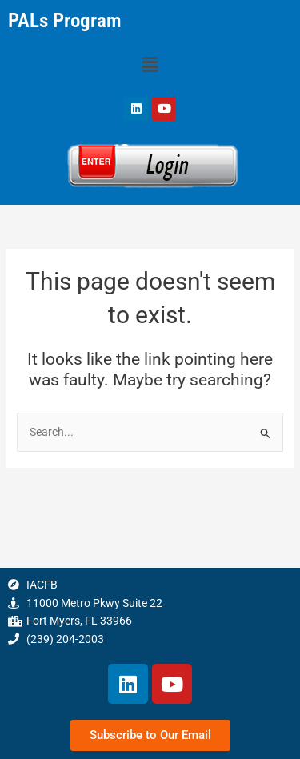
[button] (149, 65)
